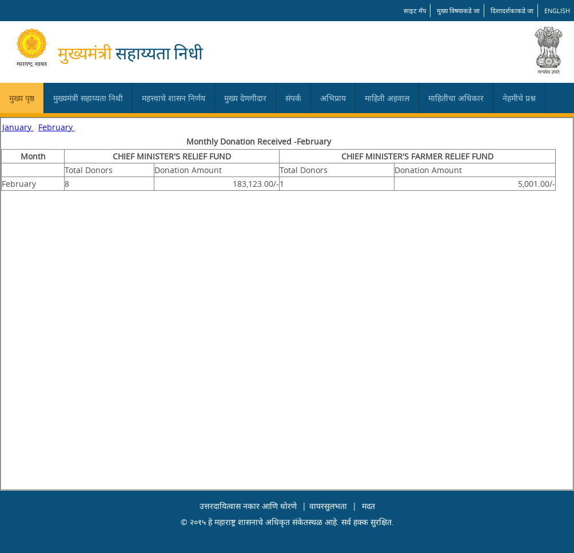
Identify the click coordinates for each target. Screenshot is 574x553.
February (56, 127)
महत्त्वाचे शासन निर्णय (173, 98)
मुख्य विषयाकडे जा (458, 10)
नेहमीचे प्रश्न (519, 98)
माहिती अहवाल (387, 98)
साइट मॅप (415, 10)
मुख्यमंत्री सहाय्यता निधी (88, 98)
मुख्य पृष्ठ (21, 98)
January (18, 127)
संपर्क (293, 98)
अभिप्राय (333, 98)
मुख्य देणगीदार (245, 98)
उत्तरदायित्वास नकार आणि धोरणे (248, 505)
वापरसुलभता (328, 505)
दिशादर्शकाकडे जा (512, 10)
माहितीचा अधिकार (456, 98)
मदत (368, 505)
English (557, 10)
